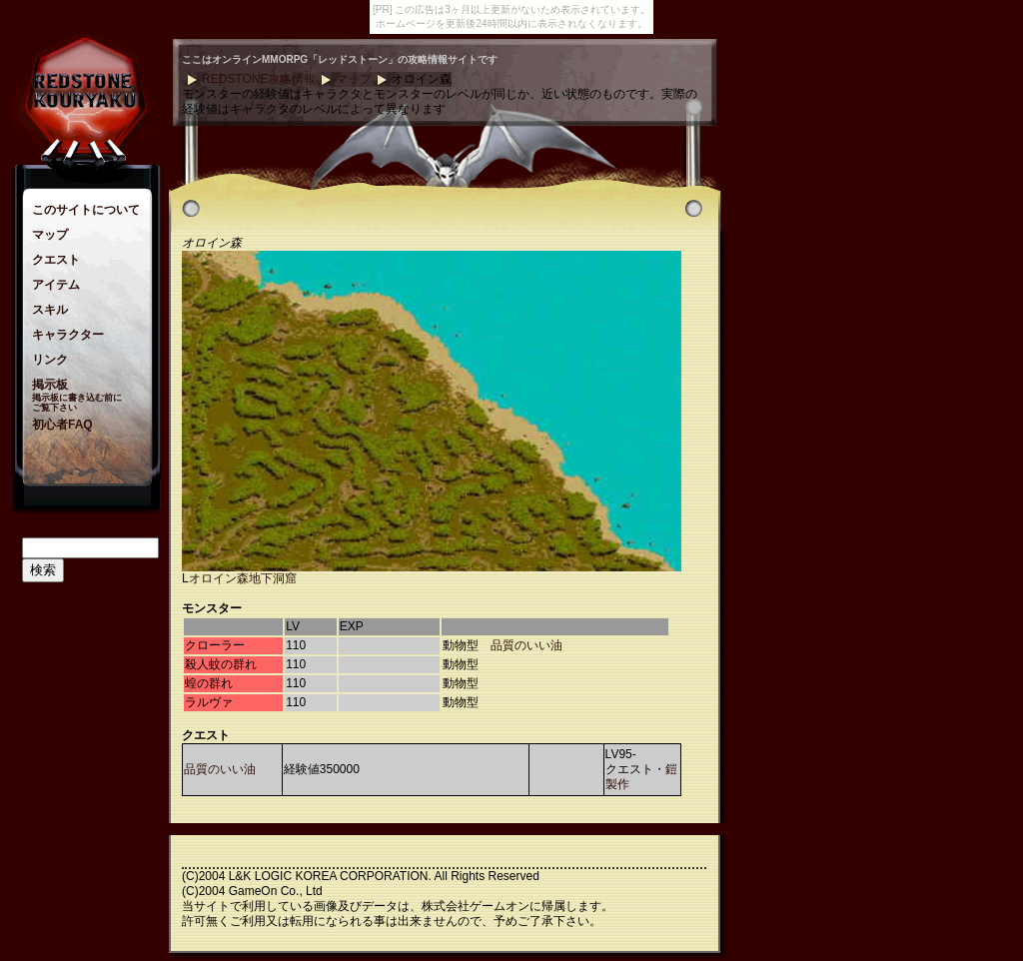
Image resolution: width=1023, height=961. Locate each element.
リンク (50, 360)
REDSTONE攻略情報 (259, 79)
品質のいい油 (526, 645)
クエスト (56, 260)
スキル (50, 310)
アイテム (56, 285)
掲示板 (50, 385)
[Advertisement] (801, 338)
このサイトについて (86, 210)
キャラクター (68, 335)
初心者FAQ (62, 425)
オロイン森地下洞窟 (243, 578)
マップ (50, 235)
